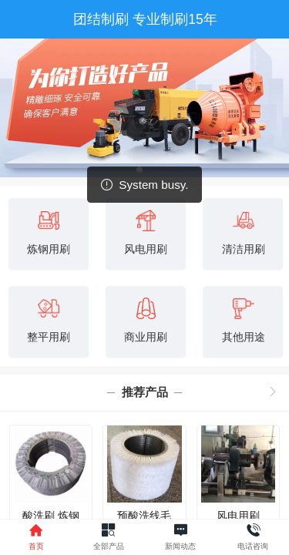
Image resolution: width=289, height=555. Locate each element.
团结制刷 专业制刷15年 (145, 19)
